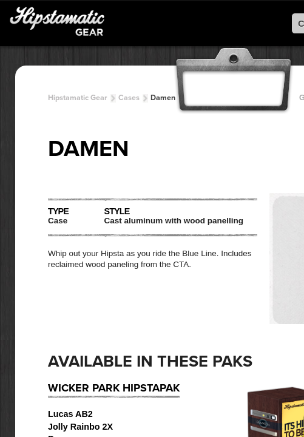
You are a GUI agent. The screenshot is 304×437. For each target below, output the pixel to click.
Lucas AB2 (70, 414)
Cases (129, 98)
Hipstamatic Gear (77, 98)
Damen (162, 98)
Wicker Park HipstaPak (114, 388)
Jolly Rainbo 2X (80, 427)
